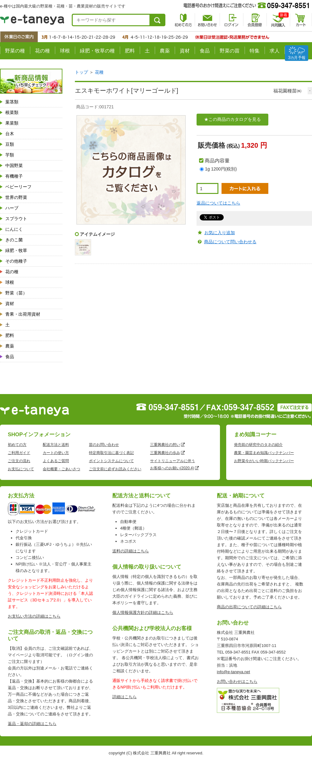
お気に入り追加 (219, 232)
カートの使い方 (56, 453)
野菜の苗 (230, 50)
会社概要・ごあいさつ (61, 469)
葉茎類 (11, 101)
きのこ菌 (14, 239)
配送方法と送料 (56, 444)
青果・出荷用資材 (22, 314)
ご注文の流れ (19, 461)
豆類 (9, 144)
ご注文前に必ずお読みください (115, 469)
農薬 (165, 50)
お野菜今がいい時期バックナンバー (264, 461)
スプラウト (16, 218)
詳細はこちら (124, 696)
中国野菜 (14, 165)
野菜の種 (15, 50)
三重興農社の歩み (165, 453)
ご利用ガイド (19, 453)
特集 (255, 50)
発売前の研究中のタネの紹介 (258, 444)
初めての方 (17, 444)
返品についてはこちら (218, 202)
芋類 (9, 154)
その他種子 (16, 261)
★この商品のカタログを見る (232, 119)
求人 (275, 50)
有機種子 (14, 176)
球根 (65, 50)
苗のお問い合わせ (104, 444)
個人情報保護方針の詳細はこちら (142, 612)
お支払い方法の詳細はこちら (34, 616)
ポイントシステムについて (111, 461)
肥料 (130, 50)
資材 (185, 50)
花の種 (42, 50)
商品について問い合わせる (230, 241)
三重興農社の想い (165, 444)
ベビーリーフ (18, 186)
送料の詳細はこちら (130, 551)
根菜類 (11, 112)
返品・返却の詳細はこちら (32, 723)
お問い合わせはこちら (237, 681)
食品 (205, 50)
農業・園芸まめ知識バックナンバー (264, 453)
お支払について (21, 469)
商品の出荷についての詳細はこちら (249, 607)
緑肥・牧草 (16, 250)
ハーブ (11, 207)
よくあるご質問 (56, 461)
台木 (9, 133)
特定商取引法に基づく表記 (111, 453)
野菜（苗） (16, 292)
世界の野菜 (16, 197)
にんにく (14, 229)
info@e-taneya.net (233, 671)
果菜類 (11, 123)
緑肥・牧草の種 (97, 50)
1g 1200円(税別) (221, 168)
